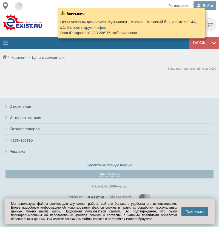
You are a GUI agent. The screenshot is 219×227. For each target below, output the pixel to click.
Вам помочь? (109, 174)
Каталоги (19, 57)
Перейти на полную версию (109, 165)
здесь (56, 211)
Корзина (209, 24)
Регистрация (179, 6)
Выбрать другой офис (86, 27)
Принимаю (195, 211)
